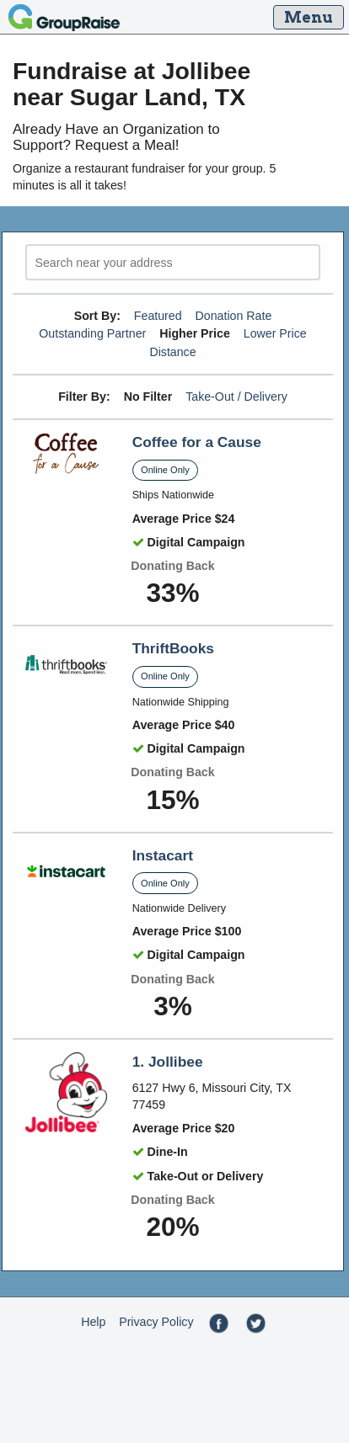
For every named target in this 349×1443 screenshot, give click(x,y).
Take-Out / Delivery (236, 396)
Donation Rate (234, 315)
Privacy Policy (156, 1322)
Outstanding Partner (92, 333)
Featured (158, 315)
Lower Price (275, 333)
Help (93, 1322)
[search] (172, 262)
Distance (172, 352)
